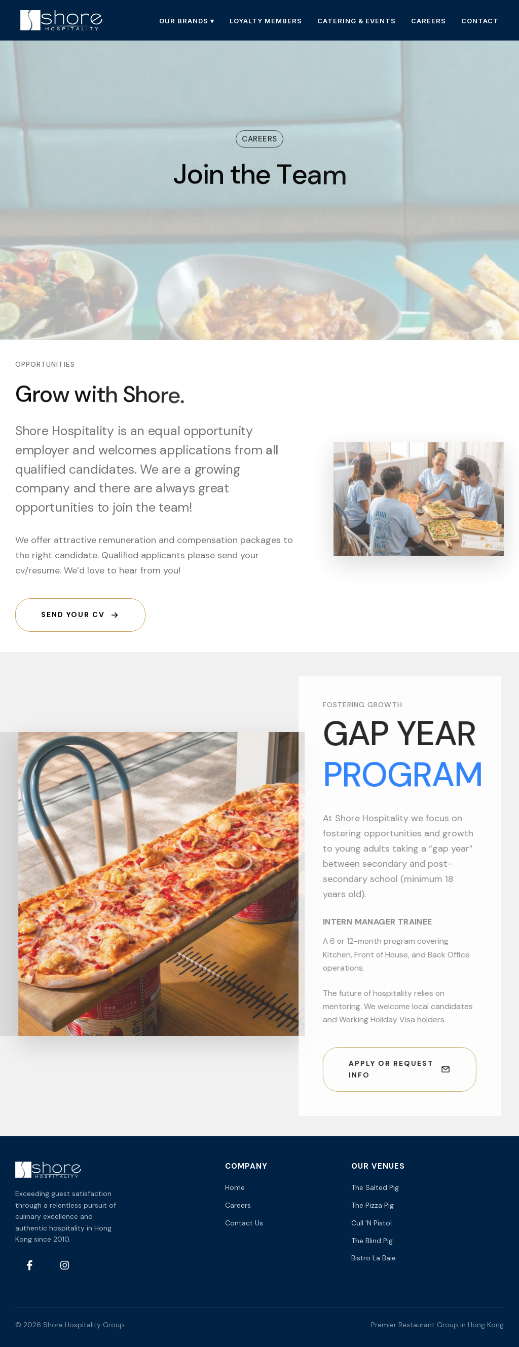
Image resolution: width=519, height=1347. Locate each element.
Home (235, 1187)
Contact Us (244, 1222)
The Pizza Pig (372, 1205)
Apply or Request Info (389, 1069)
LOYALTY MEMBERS (266, 21)
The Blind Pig (372, 1240)
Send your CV (80, 615)
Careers (238, 1205)
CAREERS (428, 21)
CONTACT (480, 21)
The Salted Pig (375, 1187)
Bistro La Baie (373, 1257)
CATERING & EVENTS (356, 21)
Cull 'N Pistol (371, 1222)
